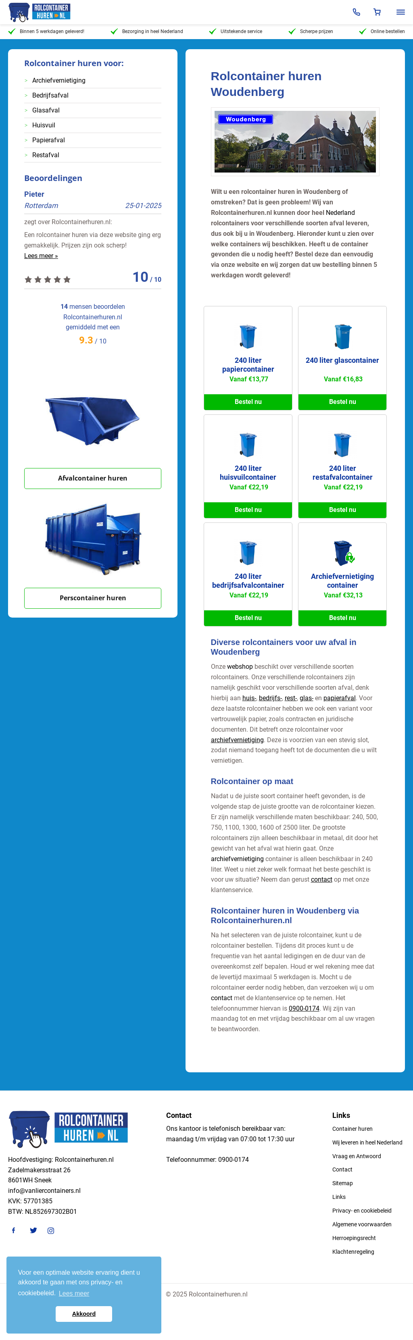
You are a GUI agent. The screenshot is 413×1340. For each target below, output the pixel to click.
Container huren (352, 1129)
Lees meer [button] (74, 1293)
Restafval (45, 155)
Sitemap (342, 1183)
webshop (240, 666)
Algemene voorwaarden (362, 1224)
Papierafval (48, 140)
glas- (306, 698)
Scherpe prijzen (310, 31)
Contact (342, 1169)
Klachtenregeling (353, 1251)
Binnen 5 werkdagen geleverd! (46, 31)
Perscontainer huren (93, 597)
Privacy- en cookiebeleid (362, 1210)
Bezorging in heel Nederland (147, 31)
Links (339, 1197)
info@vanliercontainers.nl (44, 1190)
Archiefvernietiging (59, 80)
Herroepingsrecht (354, 1238)
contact (321, 879)
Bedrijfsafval (50, 95)
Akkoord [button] (84, 1314)
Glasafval (46, 110)
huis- (249, 698)
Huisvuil (43, 125)
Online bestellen (382, 31)
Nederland (340, 212)
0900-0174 (304, 1008)
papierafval (339, 698)
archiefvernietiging (237, 740)
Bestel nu (248, 402)
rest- (291, 698)
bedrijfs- (270, 698)
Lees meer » (41, 256)
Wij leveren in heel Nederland (367, 1142)
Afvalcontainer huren (92, 478)
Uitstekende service (235, 31)
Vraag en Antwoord (356, 1156)
